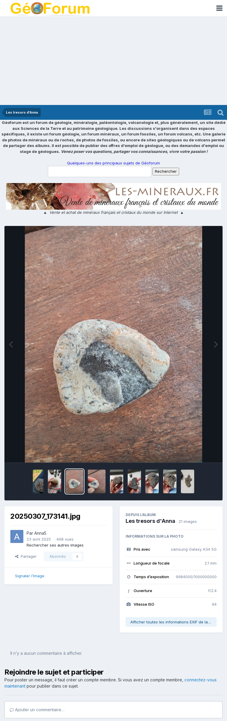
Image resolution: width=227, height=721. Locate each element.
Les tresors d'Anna (150, 521)
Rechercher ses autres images (55, 545)
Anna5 (40, 533)
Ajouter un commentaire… (37, 709)
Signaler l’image (29, 575)
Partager (26, 556)
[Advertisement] (113, 60)
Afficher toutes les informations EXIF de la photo (173, 622)
